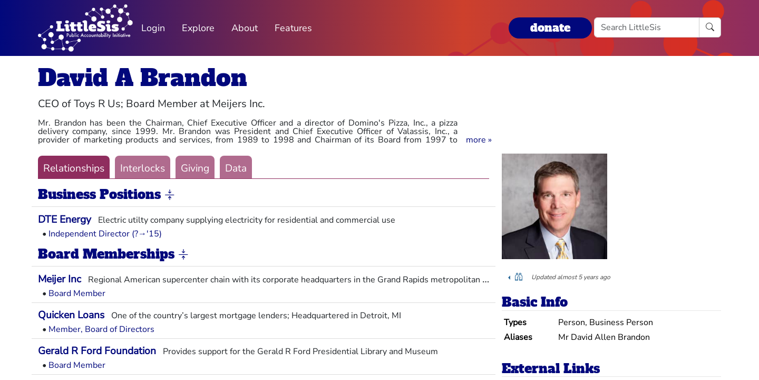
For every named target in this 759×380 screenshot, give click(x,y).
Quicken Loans (71, 315)
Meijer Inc (59, 279)
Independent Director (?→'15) (105, 234)
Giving (195, 168)
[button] (479, 140)
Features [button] (293, 28)
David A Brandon (142, 78)
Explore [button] (198, 28)
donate (550, 27)
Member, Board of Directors (101, 329)
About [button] (244, 28)
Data (236, 168)
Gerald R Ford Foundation (97, 351)
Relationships (73, 168)
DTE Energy (64, 219)
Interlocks (142, 168)
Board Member (76, 293)
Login (153, 28)
